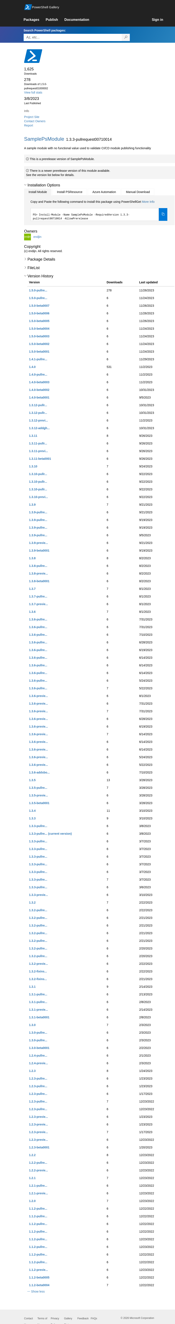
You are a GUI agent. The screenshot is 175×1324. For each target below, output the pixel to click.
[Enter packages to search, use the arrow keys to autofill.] (72, 37)
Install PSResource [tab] (69, 192)
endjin (37, 236)
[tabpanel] (98, 210)
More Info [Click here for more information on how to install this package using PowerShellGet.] (148, 201)
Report (28, 125)
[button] (25, 185)
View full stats (33, 92)
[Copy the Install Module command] (163, 214)
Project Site (31, 117)
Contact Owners (34, 121)
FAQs (94, 1318)
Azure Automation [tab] (104, 192)
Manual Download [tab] (138, 192)
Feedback (83, 1318)
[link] (34, 19)
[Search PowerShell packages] (126, 37)
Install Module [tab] (38, 192)
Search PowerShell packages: (44, 30)
